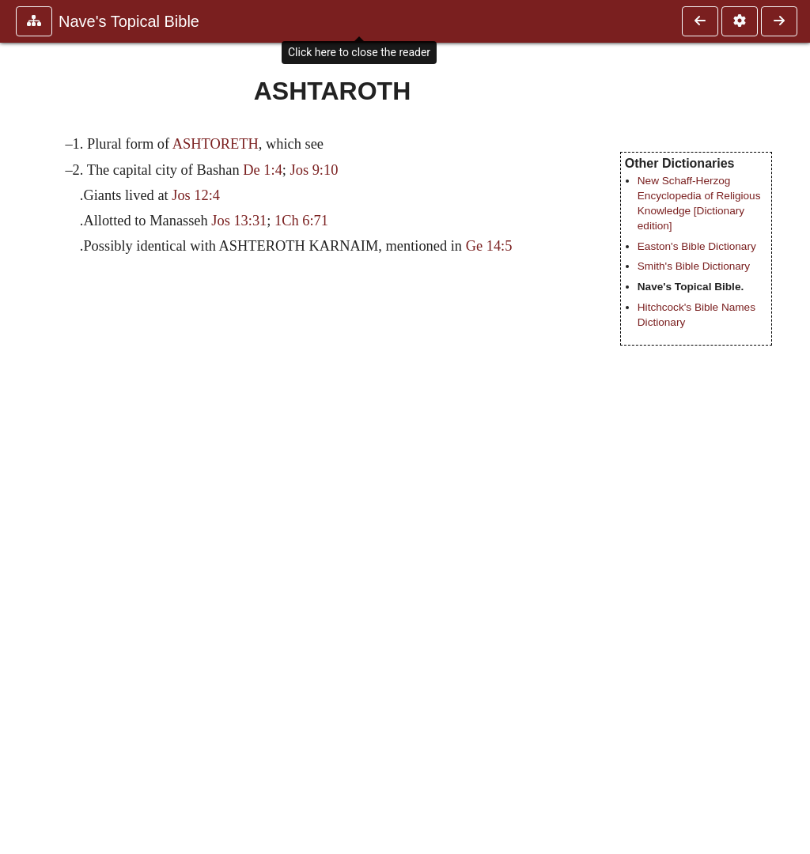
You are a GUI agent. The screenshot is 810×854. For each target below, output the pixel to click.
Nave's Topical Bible (129, 21)
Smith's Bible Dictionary (694, 266)
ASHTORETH (215, 144)
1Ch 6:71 (301, 221)
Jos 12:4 (196, 195)
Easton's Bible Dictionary (697, 246)
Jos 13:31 (239, 221)
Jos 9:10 (314, 170)
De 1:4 (262, 170)
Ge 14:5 (489, 246)
